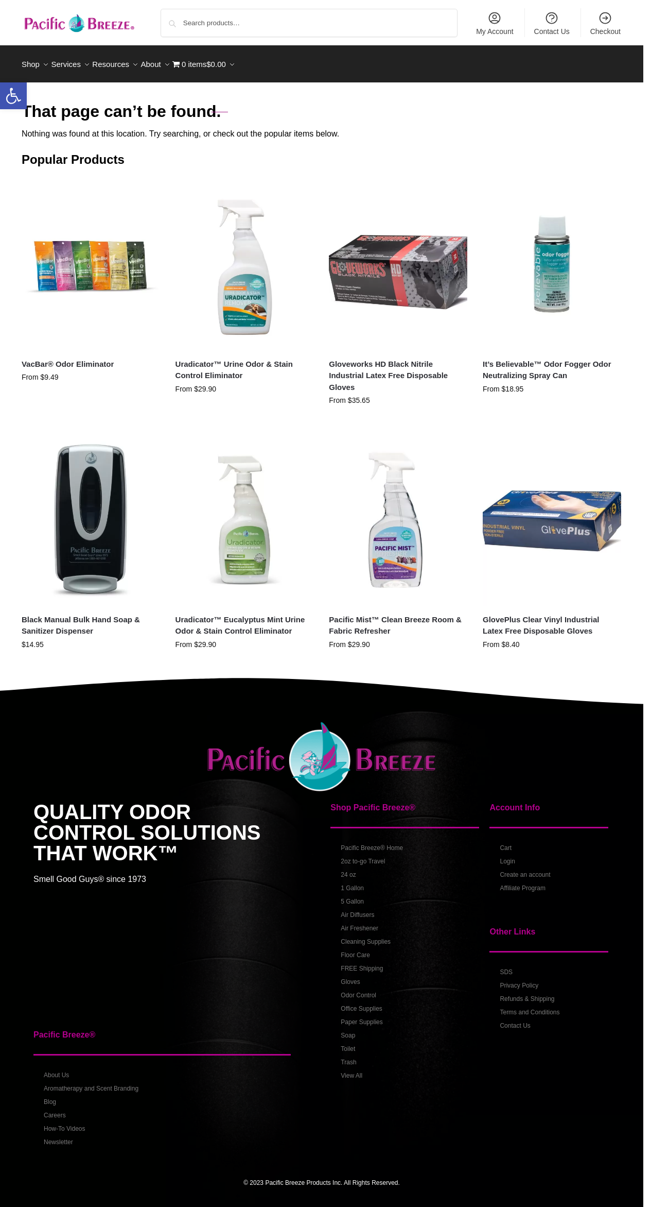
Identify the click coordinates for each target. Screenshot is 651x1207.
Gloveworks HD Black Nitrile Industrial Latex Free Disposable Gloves (388, 369)
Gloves (350, 976)
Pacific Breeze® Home (372, 842)
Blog (50, 1096)
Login (507, 855)
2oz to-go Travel (363, 855)
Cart (506, 842)
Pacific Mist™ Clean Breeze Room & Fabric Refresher (395, 619)
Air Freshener (359, 922)
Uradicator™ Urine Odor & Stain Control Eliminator (234, 363)
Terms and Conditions (529, 1006)
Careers (55, 1109)
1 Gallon (352, 882)
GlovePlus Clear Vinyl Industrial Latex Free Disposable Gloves (541, 619)
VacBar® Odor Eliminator (68, 357)
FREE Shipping (362, 962)
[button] (13, 95)
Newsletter (58, 1136)
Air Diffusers (357, 909)
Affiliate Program (522, 882)
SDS (506, 966)
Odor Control (358, 989)
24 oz (348, 869)
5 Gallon (352, 895)
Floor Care (355, 949)
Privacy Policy (519, 979)
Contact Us (552, 23)
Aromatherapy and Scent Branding (91, 1082)
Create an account (525, 869)
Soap (348, 1029)
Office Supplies (361, 1003)
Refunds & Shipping (527, 993)
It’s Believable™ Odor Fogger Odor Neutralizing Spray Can (547, 363)
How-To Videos (64, 1123)
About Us (56, 1069)
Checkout (605, 23)
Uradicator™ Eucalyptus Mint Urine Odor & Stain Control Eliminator (240, 619)
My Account (494, 23)
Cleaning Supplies (366, 936)
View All (351, 1070)
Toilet (348, 1043)
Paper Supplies (361, 1016)
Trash (348, 1056)
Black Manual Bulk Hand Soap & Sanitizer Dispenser (81, 619)
